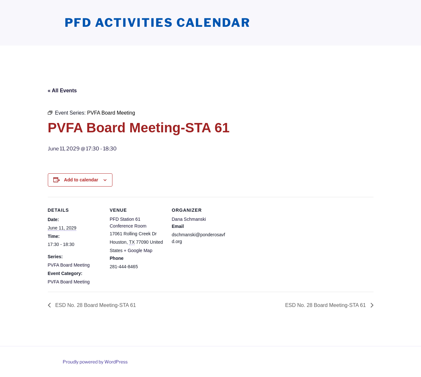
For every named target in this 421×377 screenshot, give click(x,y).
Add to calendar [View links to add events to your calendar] (81, 179)
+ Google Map (138, 250)
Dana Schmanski (189, 219)
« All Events (62, 90)
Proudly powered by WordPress (95, 361)
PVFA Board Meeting (69, 265)
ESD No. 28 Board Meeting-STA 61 (95, 305)
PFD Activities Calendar (157, 22)
